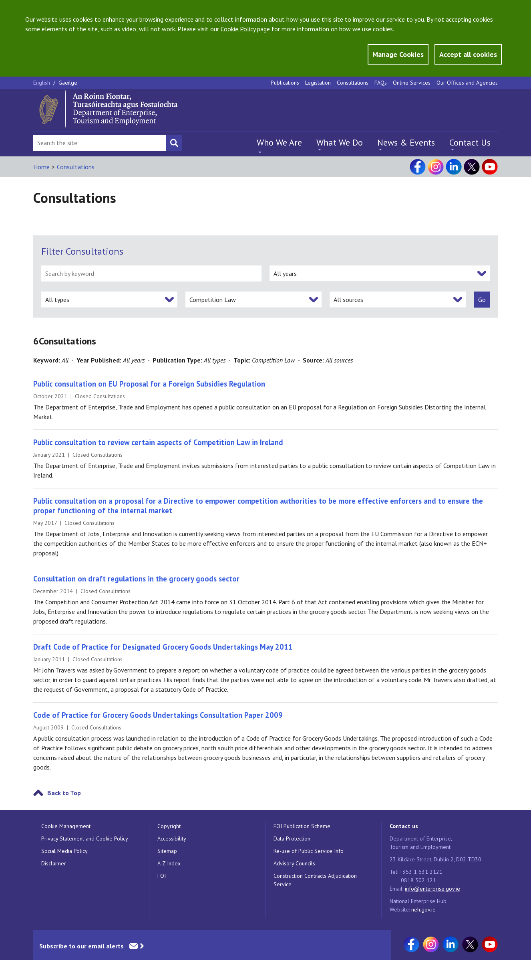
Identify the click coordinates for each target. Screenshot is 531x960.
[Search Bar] (99, 143)
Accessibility (171, 838)
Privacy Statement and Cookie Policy (84, 838)
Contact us (404, 826)
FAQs (380, 82)
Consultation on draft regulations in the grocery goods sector (136, 578)
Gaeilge (67, 82)
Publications (285, 82)
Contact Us (470, 142)
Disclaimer (53, 863)
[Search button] (174, 143)
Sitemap (167, 851)
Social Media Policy (64, 851)
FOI (161, 875)
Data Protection (292, 838)
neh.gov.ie (423, 909)
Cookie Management (66, 826)
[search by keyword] (151, 273)
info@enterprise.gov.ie (432, 888)
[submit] (482, 300)
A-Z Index (169, 863)
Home (41, 167)
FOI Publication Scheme (302, 826)
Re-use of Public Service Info (309, 851)
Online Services (411, 82)
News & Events (406, 142)
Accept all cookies (468, 54)
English (42, 82)
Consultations (352, 82)
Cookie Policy (238, 29)
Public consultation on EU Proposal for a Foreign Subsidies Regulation (149, 384)
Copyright (169, 826)
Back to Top (64, 793)
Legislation (318, 82)
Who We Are (279, 142)
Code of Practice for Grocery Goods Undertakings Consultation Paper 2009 (158, 715)
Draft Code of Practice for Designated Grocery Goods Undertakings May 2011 (163, 647)
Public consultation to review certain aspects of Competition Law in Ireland (158, 442)
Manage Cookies (398, 54)
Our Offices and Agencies (467, 82)
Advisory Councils (294, 863)
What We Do (339, 142)
